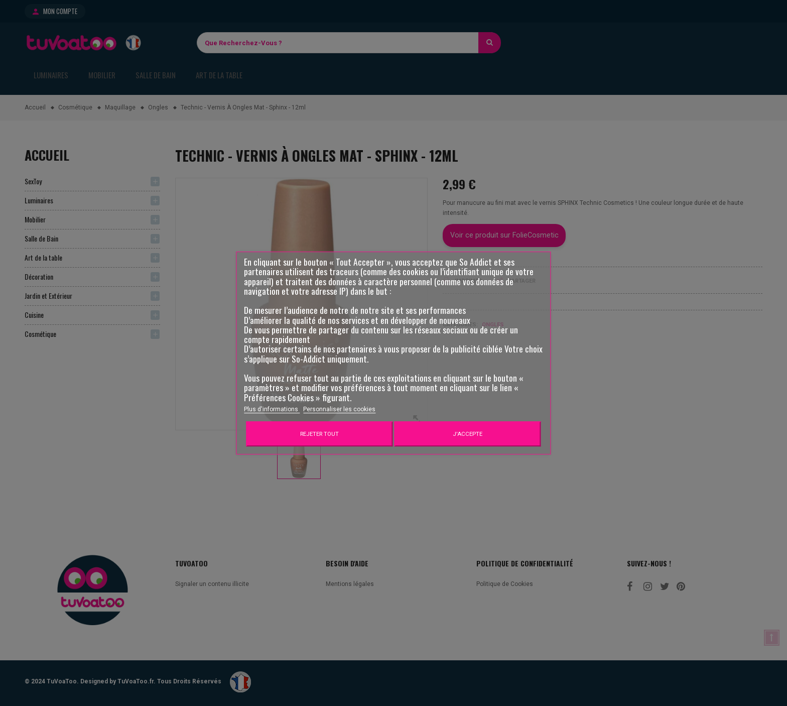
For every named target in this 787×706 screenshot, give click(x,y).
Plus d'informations (272, 409)
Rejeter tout (319, 433)
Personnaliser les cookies (339, 409)
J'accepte (467, 433)
